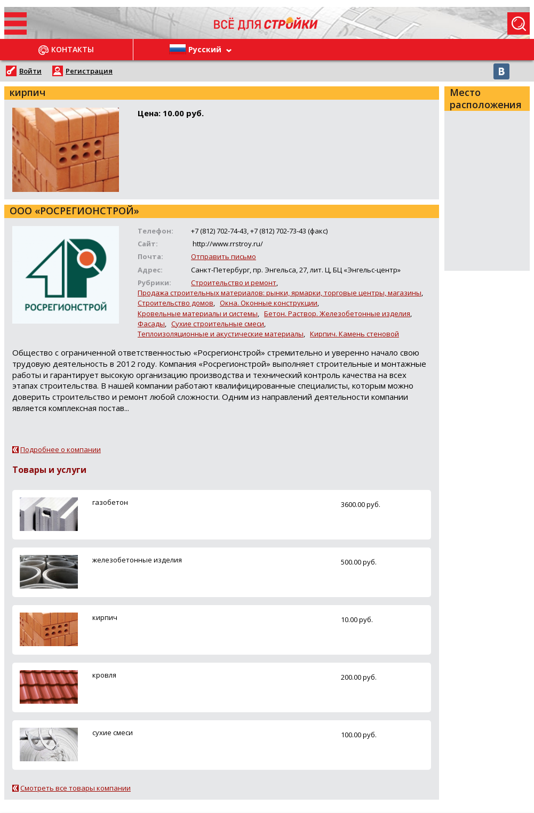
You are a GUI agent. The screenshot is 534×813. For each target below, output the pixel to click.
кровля (104, 675)
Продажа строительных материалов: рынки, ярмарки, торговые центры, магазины (279, 292)
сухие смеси (112, 732)
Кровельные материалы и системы (198, 313)
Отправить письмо (223, 256)
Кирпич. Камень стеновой (354, 334)
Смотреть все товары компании (75, 788)
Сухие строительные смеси (217, 323)
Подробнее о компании (60, 449)
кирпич (104, 617)
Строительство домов (175, 303)
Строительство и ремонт (233, 282)
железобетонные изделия (137, 560)
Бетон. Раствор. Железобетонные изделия (337, 313)
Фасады (151, 323)
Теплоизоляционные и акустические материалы (221, 334)
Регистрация (89, 71)
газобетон (110, 502)
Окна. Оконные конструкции (268, 303)
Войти (30, 71)
